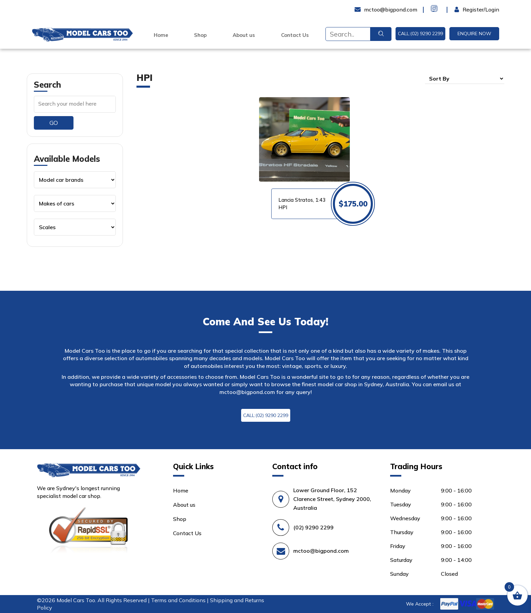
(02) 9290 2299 (313, 527)
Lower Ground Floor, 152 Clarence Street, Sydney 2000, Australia (332, 499)
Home (161, 35)
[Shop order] (464, 78)
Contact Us (295, 35)
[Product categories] (75, 179)
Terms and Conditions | (180, 600)
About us (244, 35)
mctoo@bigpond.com (247, 392)
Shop (200, 35)
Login (461, 9)
